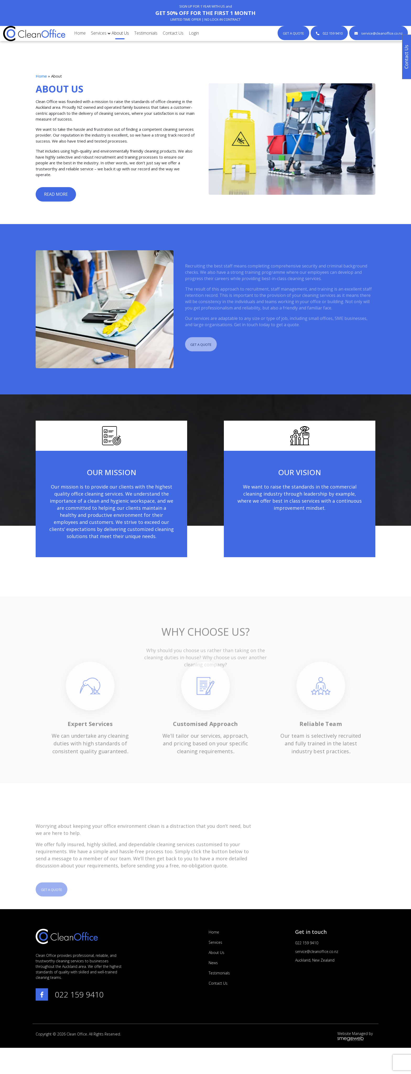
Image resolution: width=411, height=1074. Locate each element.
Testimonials (219, 972)
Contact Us (218, 983)
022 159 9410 (79, 994)
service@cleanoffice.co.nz (316, 951)
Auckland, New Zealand (314, 960)
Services (215, 942)
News (213, 962)
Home (41, 76)
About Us (216, 952)
